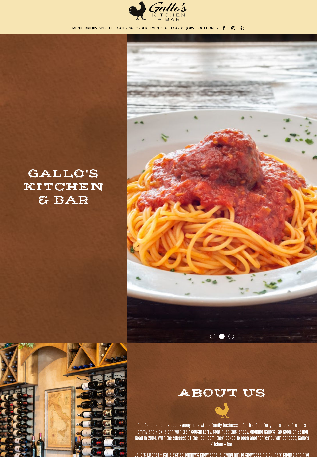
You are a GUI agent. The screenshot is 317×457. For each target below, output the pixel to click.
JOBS (190, 28)
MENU (77, 28)
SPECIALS (106, 28)
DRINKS (91, 28)
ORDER (141, 28)
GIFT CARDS (174, 28)
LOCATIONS (207, 28)
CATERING (125, 28)
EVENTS (156, 28)
